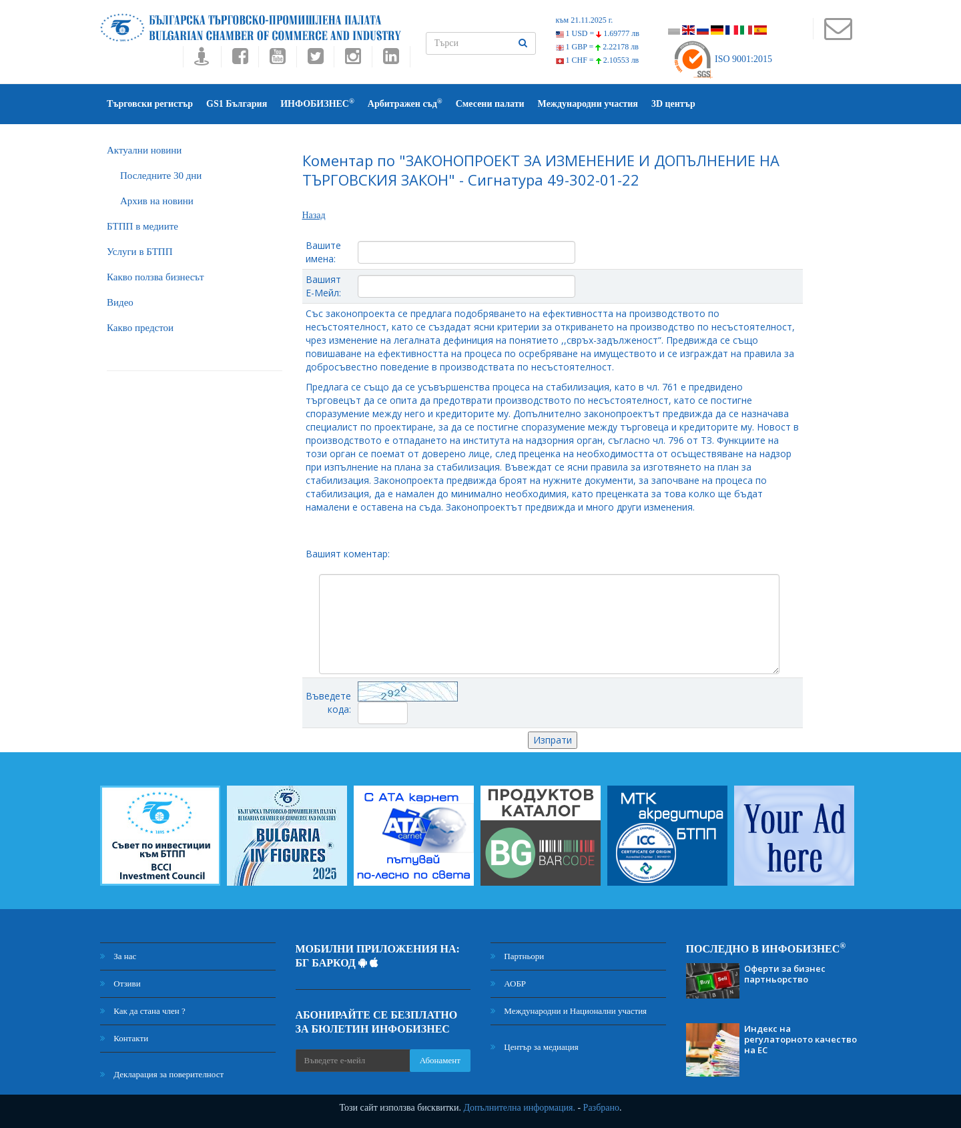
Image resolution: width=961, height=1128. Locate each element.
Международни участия (588, 104)
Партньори (517, 956)
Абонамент (440, 1060)
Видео (120, 302)
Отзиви (120, 983)
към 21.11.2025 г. (584, 20)
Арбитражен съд (405, 103)
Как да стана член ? (143, 1011)
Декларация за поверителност (162, 1074)
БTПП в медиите (142, 226)
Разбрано (601, 1108)
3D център (673, 104)
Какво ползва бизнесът (155, 277)
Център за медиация (535, 1047)
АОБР (508, 983)
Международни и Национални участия (569, 1011)
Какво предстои (140, 327)
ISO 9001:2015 (722, 59)
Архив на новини (157, 201)
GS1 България (236, 104)
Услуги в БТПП (139, 251)
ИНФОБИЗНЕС (317, 103)
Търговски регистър (150, 104)
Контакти (124, 1038)
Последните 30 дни (161, 175)
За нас (118, 956)
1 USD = (597, 33)
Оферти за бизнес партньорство (785, 973)
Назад (314, 215)
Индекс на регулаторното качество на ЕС (800, 1039)
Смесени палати (490, 104)
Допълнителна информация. (519, 1108)
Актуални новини (144, 150)
